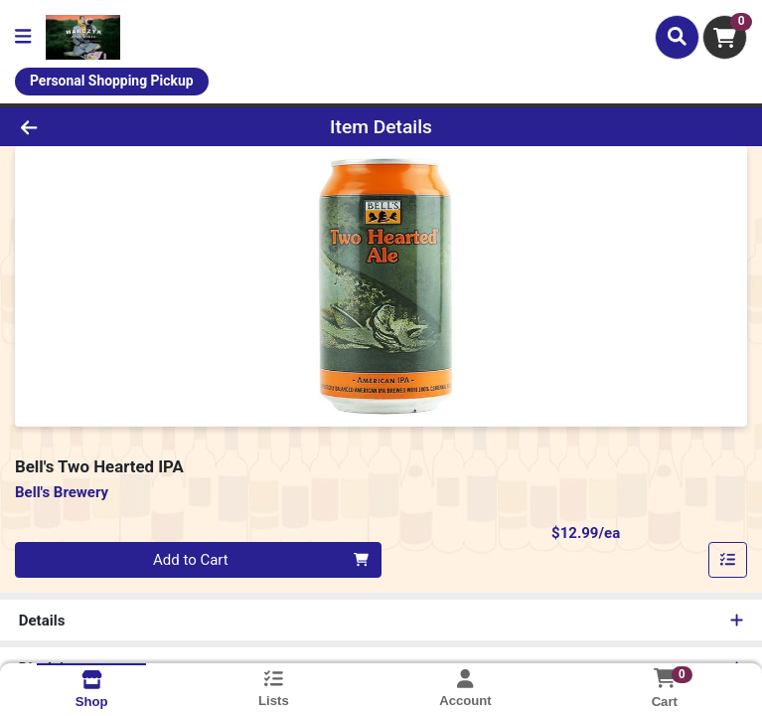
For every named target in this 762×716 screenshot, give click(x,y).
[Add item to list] (728, 560)
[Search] (677, 37)
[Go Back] (106, 126)
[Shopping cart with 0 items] (724, 37)
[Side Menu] (23, 37)
